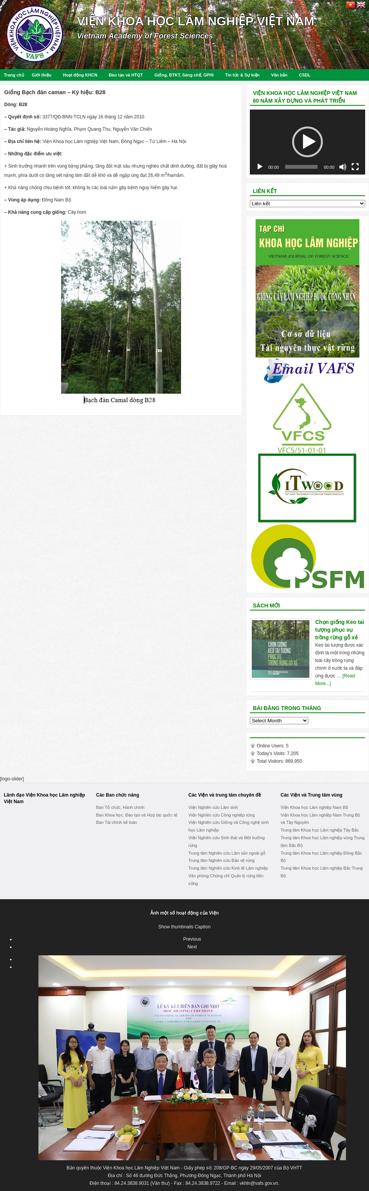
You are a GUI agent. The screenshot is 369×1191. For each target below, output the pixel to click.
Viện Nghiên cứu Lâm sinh (213, 807)
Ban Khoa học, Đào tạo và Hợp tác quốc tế (136, 815)
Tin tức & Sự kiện (242, 75)
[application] (307, 142)
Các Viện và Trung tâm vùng (311, 795)
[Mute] (343, 167)
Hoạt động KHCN (80, 75)
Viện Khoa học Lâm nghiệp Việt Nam (195, 21)
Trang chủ (14, 75)
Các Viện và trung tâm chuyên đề (224, 795)
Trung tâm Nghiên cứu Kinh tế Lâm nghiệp (228, 868)
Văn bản (279, 75)
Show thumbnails (175, 927)
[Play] (260, 167)
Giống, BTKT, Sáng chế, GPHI (184, 75)
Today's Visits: (272, 753)
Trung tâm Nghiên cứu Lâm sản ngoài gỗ (227, 853)
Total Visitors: (271, 761)
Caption (203, 927)
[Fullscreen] (355, 167)
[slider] (301, 167)
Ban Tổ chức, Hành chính (120, 807)
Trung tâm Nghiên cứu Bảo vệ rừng (221, 860)
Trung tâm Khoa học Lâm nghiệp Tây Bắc (320, 830)
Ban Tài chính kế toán (116, 822)
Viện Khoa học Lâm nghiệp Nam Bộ (314, 807)
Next (192, 947)
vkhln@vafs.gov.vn (258, 1183)
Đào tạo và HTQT (126, 75)
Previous (192, 939)
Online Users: (271, 746)
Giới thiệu (42, 75)
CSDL (305, 75)
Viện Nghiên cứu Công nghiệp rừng (221, 815)
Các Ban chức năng (117, 795)
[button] (307, 141)
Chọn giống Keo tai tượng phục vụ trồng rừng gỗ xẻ (339, 629)
